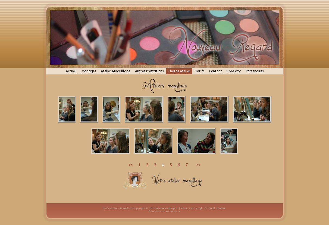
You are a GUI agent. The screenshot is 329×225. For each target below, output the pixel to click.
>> (198, 164)
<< (130, 164)
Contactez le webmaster (164, 211)
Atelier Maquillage (115, 71)
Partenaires (255, 71)
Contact (215, 71)
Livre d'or (234, 71)
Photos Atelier (179, 71)
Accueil (71, 71)
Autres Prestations (149, 71)
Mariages (89, 71)
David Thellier (217, 208)
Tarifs (199, 71)
